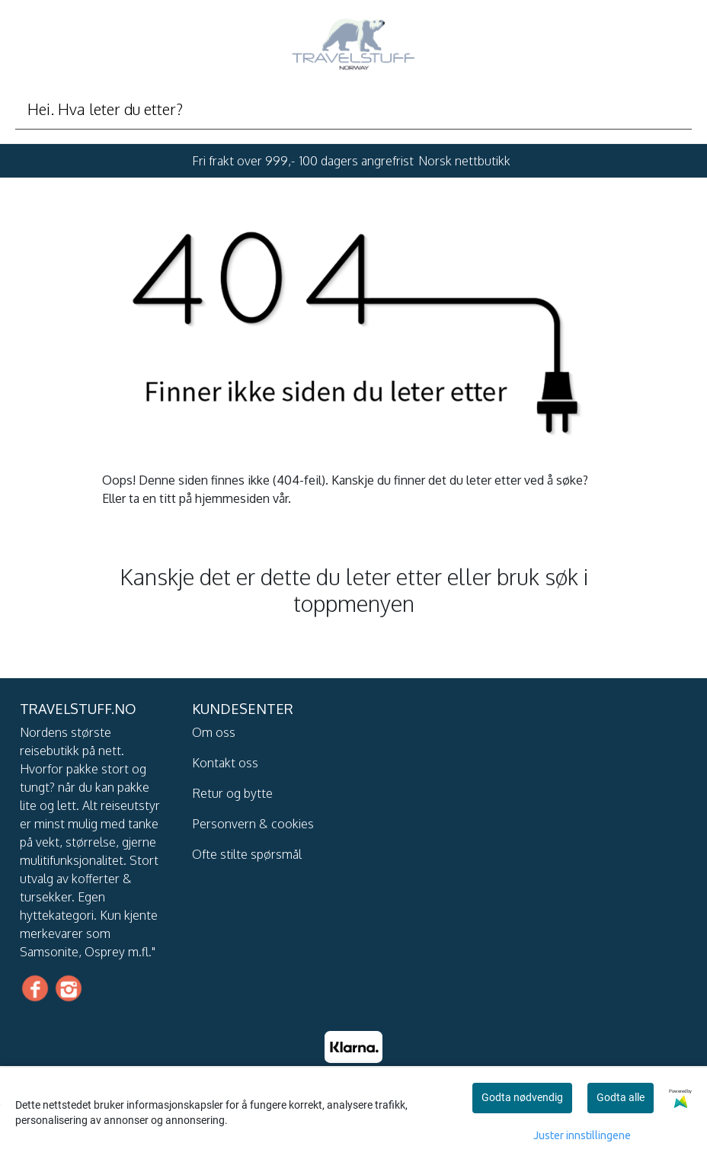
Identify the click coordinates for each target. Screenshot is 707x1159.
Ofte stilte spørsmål (247, 854)
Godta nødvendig (522, 1097)
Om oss (213, 732)
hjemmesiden (232, 498)
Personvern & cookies (253, 823)
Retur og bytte (232, 793)
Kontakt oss (225, 762)
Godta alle (621, 1097)
